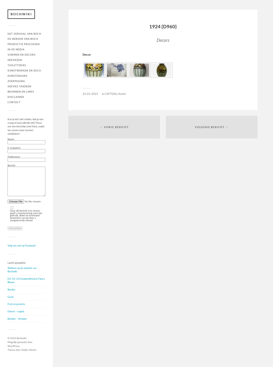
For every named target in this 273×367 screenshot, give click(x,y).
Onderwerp (26, 159)
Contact (14, 102)
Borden (11, 295)
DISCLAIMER (16, 96)
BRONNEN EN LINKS (21, 91)
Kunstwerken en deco (24, 70)
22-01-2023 (90, 93)
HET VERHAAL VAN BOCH (24, 33)
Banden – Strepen (17, 324)
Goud (10, 302)
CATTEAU (111, 93)
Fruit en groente (16, 309)
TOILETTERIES (17, 65)
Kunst (122, 93)
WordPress (14, 351)
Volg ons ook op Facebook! (22, 251)
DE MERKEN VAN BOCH (23, 38)
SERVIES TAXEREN (19, 86)
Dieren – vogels (16, 317)
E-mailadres (26, 150)
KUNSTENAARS (17, 75)
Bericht (26, 183)
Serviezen (15, 59)
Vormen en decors (22, 54)
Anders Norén (28, 355)
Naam (26, 141)
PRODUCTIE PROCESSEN (24, 44)
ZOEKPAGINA (16, 81)
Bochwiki (21, 14)
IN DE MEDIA (16, 49)
